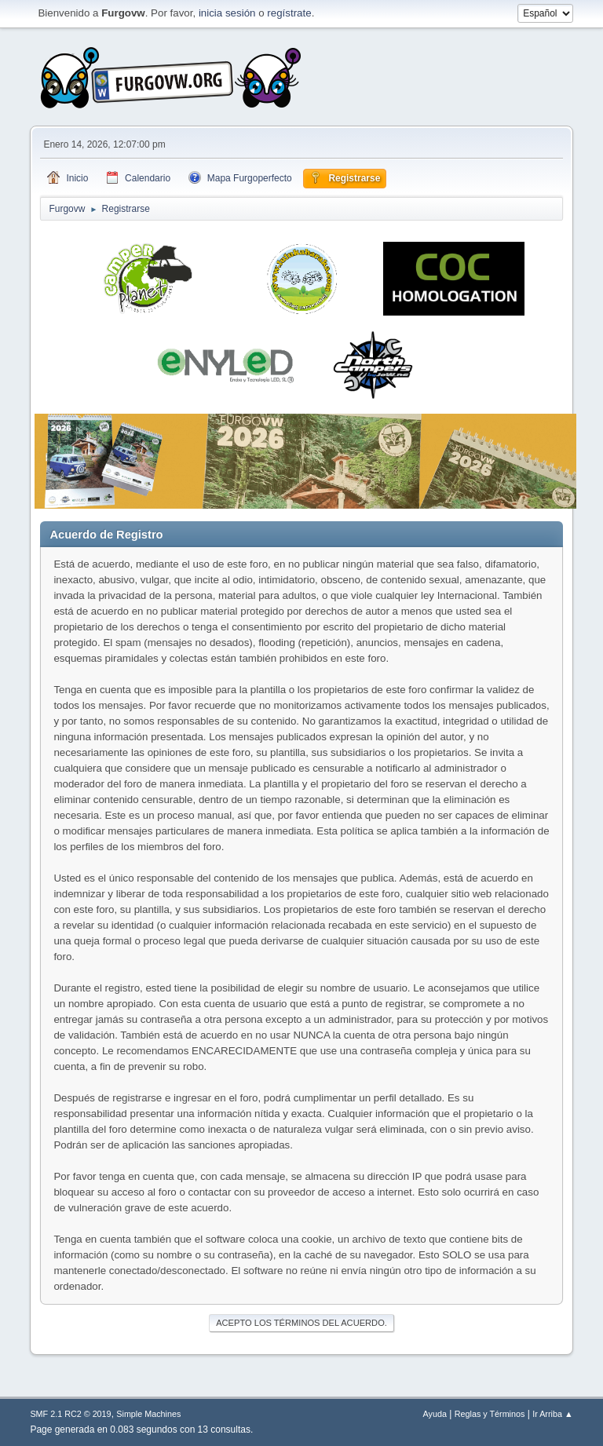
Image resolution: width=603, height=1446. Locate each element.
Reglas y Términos (490, 1414)
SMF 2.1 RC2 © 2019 (70, 1414)
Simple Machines (148, 1414)
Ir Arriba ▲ (552, 1414)
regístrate (289, 13)
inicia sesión (227, 13)
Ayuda (435, 1414)
